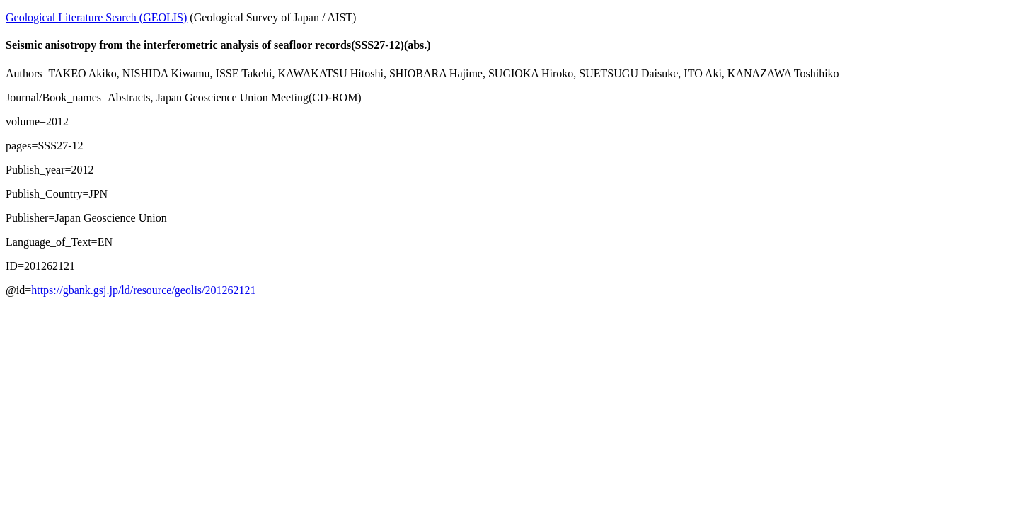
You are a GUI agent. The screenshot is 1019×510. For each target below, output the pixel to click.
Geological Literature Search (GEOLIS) (96, 17)
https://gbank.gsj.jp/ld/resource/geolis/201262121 (143, 290)
